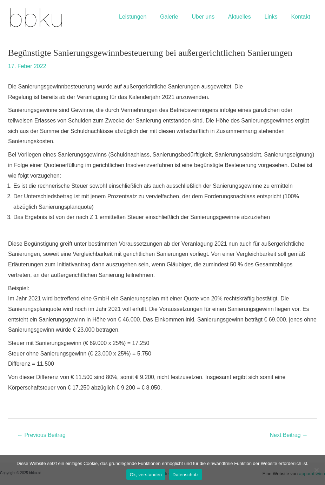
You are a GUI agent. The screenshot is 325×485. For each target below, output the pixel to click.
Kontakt (301, 17)
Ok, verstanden (146, 474)
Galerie (180, 17)
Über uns (211, 17)
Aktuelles (245, 17)
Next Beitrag (289, 435)
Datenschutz (185, 474)
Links (274, 17)
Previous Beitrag (41, 435)
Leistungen (145, 17)
